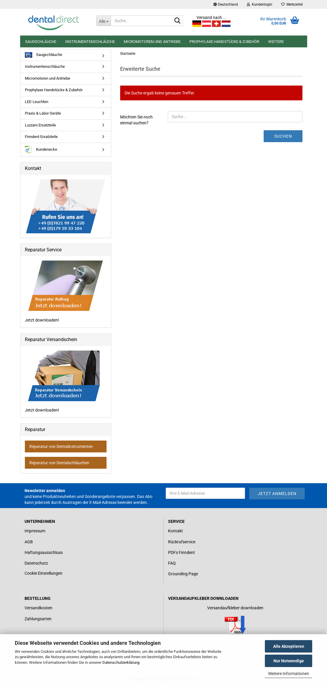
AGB (29, 541)
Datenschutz (36, 563)
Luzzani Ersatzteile (40, 125)
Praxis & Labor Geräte (43, 113)
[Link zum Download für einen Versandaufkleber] (235, 625)
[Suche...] (103, 20)
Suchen (283, 136)
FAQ (172, 563)
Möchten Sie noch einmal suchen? (136, 120)
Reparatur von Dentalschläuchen (59, 462)
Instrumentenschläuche (90, 41)
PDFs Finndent (181, 552)
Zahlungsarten (38, 618)
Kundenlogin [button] (259, 4)
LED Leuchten (36, 101)
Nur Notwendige (288, 660)
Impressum (35, 530)
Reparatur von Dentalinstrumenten (61, 446)
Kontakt (175, 530)
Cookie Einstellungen (43, 573)
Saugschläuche (40, 41)
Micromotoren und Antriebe (152, 41)
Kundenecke (41, 149)
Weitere (276, 41)
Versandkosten (38, 607)
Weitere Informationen (288, 673)
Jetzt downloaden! (64, 291)
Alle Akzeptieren (288, 646)
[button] (225, 4)
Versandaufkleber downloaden (235, 607)
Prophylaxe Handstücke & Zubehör (224, 41)
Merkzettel (292, 4)
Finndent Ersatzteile (41, 136)
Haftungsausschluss (44, 552)
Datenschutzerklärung (120, 662)
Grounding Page (183, 573)
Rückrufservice (181, 541)
